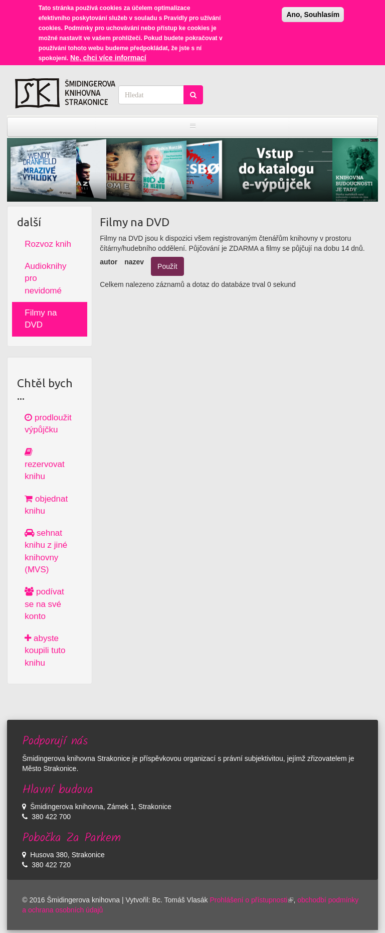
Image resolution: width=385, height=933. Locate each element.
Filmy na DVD (41, 319)
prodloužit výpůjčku (48, 423)
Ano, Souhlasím (312, 10)
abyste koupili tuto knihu (45, 651)
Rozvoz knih (48, 244)
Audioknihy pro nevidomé (45, 278)
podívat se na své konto (44, 604)
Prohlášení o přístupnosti (252, 900)
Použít (167, 266)
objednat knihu (46, 505)
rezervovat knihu (44, 464)
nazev (134, 262)
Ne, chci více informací (108, 53)
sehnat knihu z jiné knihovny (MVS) (46, 551)
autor (108, 262)
